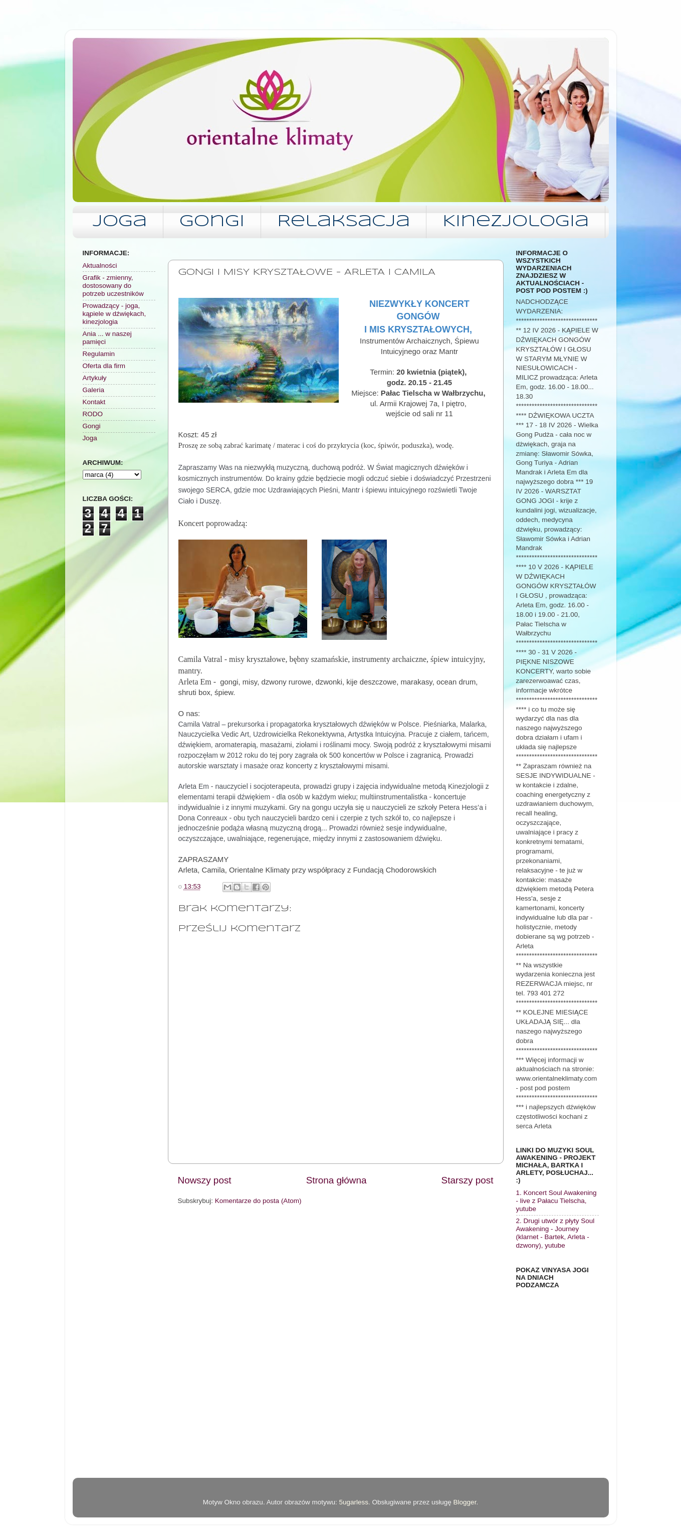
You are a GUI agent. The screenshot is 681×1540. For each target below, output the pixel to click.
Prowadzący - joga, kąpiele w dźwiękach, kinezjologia (114, 313)
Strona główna (336, 1180)
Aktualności (100, 265)
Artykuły (95, 378)
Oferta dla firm (104, 366)
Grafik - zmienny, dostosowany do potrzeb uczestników (113, 285)
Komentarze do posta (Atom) (258, 1201)
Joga (120, 222)
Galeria (94, 390)
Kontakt (94, 402)
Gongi (212, 222)
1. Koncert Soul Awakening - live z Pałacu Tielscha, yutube (556, 1201)
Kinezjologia (515, 222)
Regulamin (99, 354)
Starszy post (467, 1180)
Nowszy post (205, 1180)
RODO (93, 414)
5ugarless (353, 1502)
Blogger (465, 1502)
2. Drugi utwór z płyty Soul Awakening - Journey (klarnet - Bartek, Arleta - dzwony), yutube (555, 1233)
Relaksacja (343, 222)
